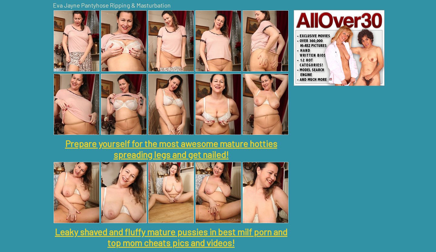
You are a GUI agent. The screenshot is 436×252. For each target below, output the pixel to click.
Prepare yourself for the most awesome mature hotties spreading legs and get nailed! (171, 149)
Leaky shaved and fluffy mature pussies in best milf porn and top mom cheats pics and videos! (171, 237)
